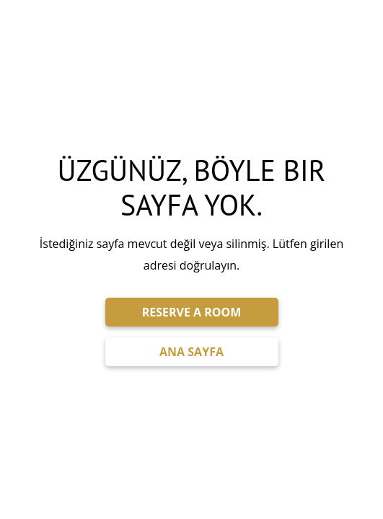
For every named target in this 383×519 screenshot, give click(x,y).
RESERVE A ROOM (192, 312)
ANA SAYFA (191, 352)
